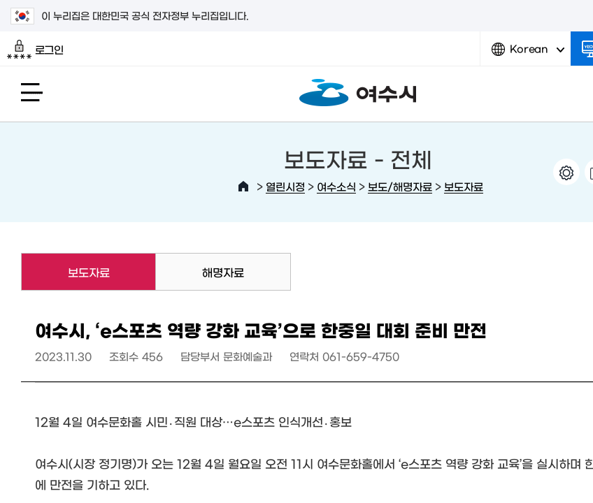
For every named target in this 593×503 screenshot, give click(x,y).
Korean (528, 54)
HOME (243, 186)
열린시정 (285, 186)
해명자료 (223, 271)
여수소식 (336, 186)
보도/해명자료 (400, 186)
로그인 (35, 49)
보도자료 (463, 186)
